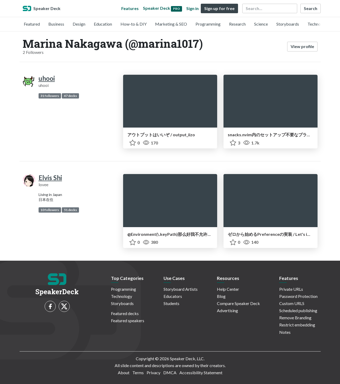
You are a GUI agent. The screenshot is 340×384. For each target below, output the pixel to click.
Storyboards (287, 23)
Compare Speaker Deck (238, 303)
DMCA (169, 372)
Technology (318, 23)
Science (261, 23)
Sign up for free (219, 8)
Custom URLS (291, 303)
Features (130, 8)
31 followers (49, 96)
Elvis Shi (50, 177)
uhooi (47, 78)
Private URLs (291, 289)
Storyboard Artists (181, 289)
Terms (138, 372)
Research (237, 23)
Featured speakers (127, 320)
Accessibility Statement (200, 372)
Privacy (153, 372)
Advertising (227, 310)
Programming (208, 23)
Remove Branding (295, 317)
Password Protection (298, 296)
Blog (221, 296)
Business (56, 23)
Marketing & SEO (171, 23)
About (123, 372)
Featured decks (125, 313)
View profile (302, 46)
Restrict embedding (297, 324)
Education (103, 23)
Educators (173, 296)
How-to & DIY (133, 23)
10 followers (49, 210)
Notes (285, 332)
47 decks (70, 96)
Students (171, 303)
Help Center (228, 289)
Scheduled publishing (298, 310)
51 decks (70, 210)
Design (79, 23)
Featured (32, 23)
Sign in (192, 8)
